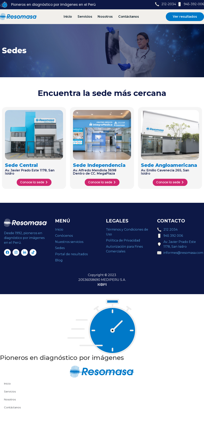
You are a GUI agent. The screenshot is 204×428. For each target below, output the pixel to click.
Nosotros (105, 16)
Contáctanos (128, 16)
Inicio (68, 16)
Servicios (85, 16)
